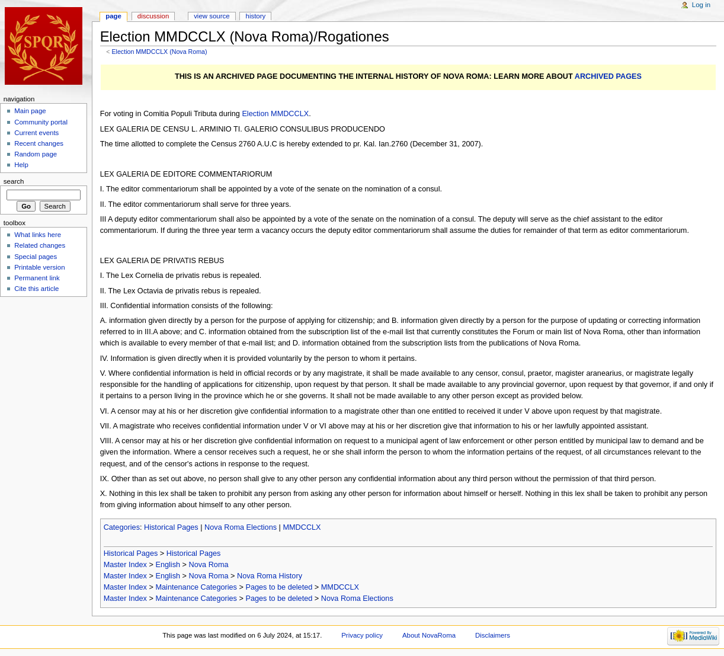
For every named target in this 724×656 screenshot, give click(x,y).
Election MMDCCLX (275, 114)
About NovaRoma (429, 635)
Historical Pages (171, 527)
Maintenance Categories (196, 587)
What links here (37, 234)
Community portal (41, 122)
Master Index (125, 565)
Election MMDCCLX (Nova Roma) (159, 51)
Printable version (39, 267)
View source (211, 16)
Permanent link (36, 277)
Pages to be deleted (278, 587)
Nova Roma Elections (240, 527)
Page (113, 16)
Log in (701, 4)
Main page (30, 110)
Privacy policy (362, 635)
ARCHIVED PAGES (608, 76)
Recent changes (38, 143)
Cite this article (36, 288)
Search (14, 181)
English (167, 565)
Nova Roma (209, 565)
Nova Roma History (269, 576)
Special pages (35, 256)
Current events (36, 132)
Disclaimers (492, 635)
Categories (122, 527)
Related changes (39, 245)
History (256, 16)
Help (21, 164)
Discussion (153, 16)
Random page (35, 154)
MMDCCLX (302, 527)
